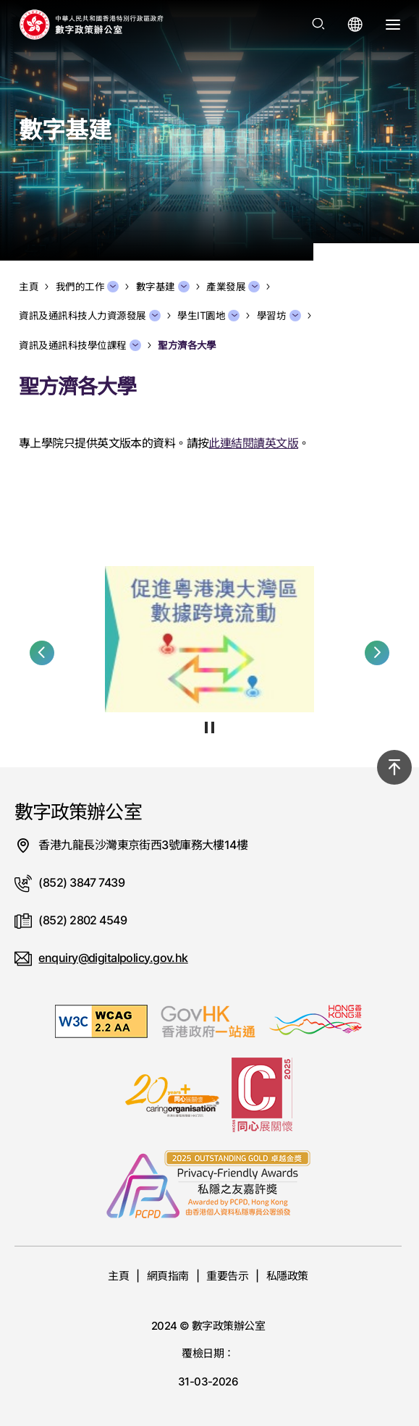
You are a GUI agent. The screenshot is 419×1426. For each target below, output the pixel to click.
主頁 (118, 1276)
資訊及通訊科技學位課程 (80, 345)
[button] (42, 653)
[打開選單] (393, 24)
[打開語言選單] (355, 24)
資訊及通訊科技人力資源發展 (90, 315)
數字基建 (163, 286)
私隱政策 (287, 1276)
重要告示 (227, 1276)
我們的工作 (87, 286)
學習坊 (279, 315)
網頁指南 (168, 1276)
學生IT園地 (208, 315)
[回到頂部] (394, 767)
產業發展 (233, 286)
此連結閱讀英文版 (253, 443)
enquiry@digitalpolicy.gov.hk (112, 957)
